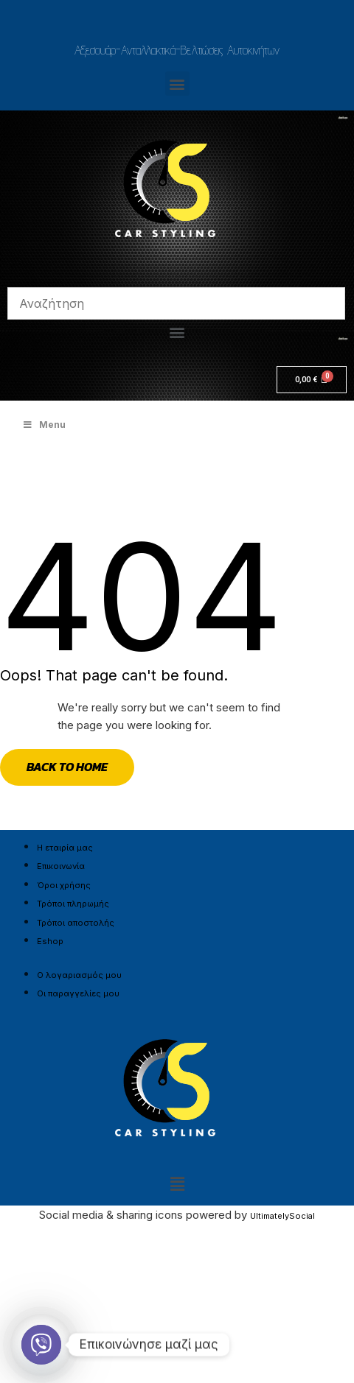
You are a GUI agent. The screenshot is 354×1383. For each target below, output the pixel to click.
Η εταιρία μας (65, 847)
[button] (177, 83)
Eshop (50, 941)
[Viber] (41, 1345)
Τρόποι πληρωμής (73, 903)
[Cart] (312, 379)
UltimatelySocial (282, 1216)
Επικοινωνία (61, 866)
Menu (44, 424)
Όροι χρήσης (64, 885)
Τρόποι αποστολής (75, 923)
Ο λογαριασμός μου (79, 975)
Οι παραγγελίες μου (78, 993)
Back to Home (67, 766)
